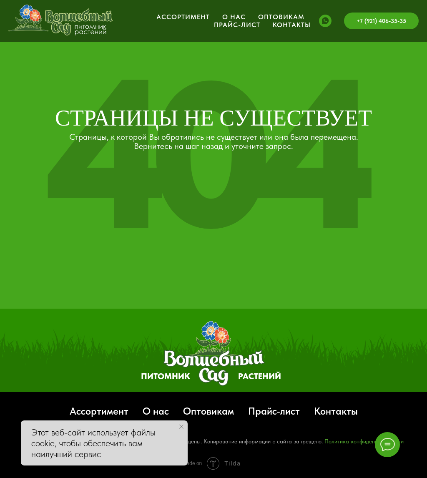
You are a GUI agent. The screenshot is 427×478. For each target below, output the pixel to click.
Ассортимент (183, 17)
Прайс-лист (237, 25)
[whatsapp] (325, 21)
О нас (234, 17)
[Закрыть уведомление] (181, 427)
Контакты (292, 25)
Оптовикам (281, 17)
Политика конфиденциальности (364, 441)
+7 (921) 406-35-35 (381, 21)
